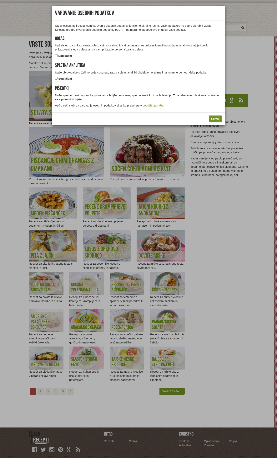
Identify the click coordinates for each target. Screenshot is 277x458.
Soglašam (65, 55)
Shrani (215, 118)
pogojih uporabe (153, 105)
